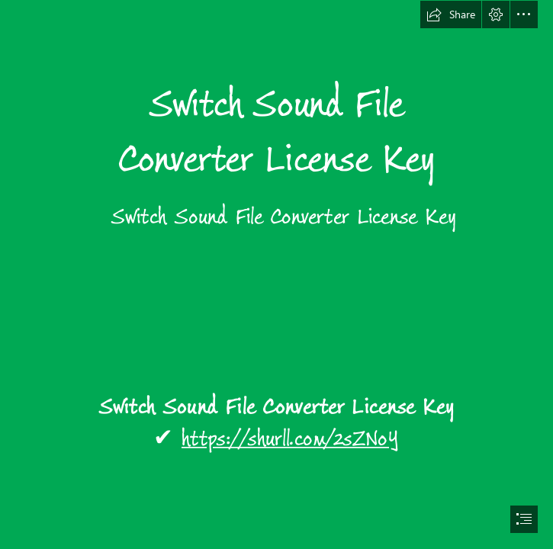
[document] (276, 274)
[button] (450, 14)
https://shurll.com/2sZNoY (290, 440)
